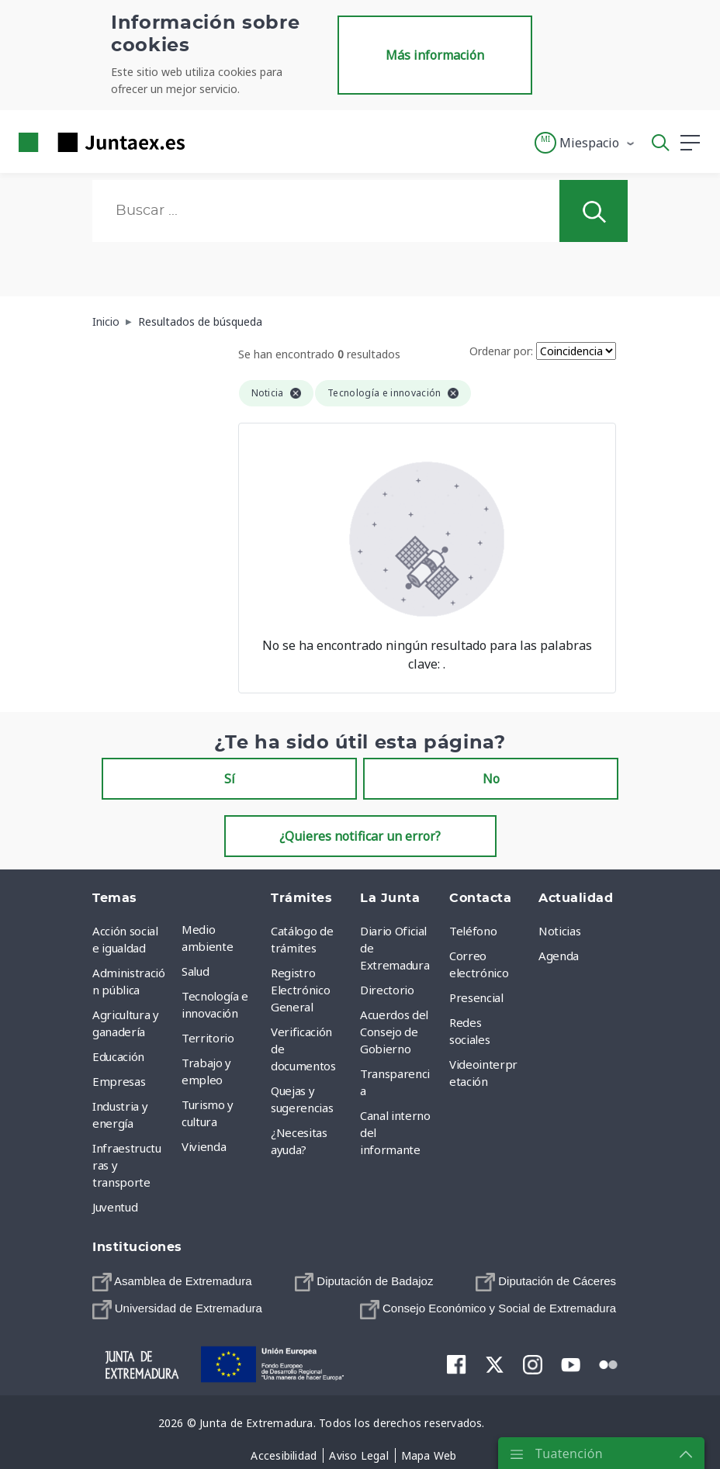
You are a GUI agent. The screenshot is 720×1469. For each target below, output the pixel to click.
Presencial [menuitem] (476, 997)
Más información (435, 55)
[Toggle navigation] (206, 141)
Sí (229, 778)
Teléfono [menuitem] (473, 930)
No (491, 778)
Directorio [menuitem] (387, 989)
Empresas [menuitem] (118, 1081)
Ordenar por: (501, 351)
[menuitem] (172, 1281)
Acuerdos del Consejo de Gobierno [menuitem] (394, 1031)
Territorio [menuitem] (208, 1038)
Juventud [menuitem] (114, 1207)
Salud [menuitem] (195, 971)
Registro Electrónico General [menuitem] (300, 989)
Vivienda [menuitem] (204, 1146)
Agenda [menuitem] (558, 955)
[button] (585, 143)
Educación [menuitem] (118, 1056)
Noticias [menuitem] (559, 930)
